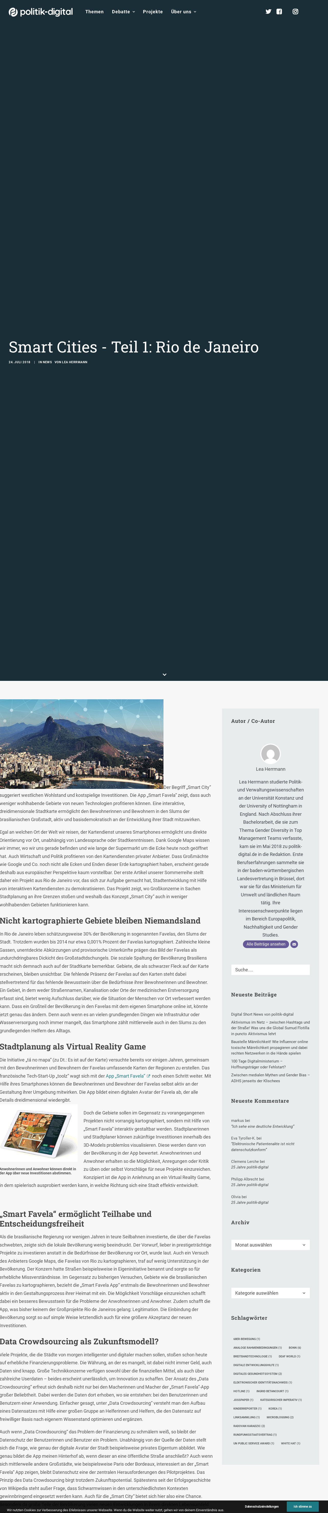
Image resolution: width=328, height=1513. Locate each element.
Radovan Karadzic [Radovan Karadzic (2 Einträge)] (249, 1328)
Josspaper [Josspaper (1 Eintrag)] (243, 1302)
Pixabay (45, 1506)
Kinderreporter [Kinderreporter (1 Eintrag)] (247, 1311)
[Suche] (270, 871)
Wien (135, 1475)
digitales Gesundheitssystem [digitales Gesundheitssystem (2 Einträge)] (257, 1276)
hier (55, 1483)
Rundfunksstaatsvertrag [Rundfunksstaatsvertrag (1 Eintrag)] (255, 1337)
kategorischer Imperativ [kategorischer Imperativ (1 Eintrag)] (281, 1302)
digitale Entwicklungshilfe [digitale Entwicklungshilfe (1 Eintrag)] (256, 1267)
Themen (94, 11)
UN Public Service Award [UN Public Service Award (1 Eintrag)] (253, 1345)
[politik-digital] (41, 12)
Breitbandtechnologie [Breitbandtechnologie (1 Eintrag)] (252, 1258)
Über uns (183, 11)
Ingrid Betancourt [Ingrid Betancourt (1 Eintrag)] (273, 1293)
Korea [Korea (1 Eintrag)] (275, 1311)
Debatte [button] (123, 11)
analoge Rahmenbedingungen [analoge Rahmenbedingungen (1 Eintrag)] (257, 1250)
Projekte (153, 11)
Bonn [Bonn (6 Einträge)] (295, 1250)
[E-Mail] (294, 846)
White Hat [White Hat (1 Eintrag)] (290, 1345)
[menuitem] (94, 12)
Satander (165, 1475)
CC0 (65, 1506)
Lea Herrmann (74, 313)
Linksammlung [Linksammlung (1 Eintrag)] (246, 1319)
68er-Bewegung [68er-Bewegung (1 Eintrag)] (246, 1241)
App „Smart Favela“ (125, 978)
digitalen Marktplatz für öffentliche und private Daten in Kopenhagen (128, 1467)
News (47, 313)
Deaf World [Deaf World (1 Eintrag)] (289, 1258)
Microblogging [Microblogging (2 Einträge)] (280, 1319)
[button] (317, 12)
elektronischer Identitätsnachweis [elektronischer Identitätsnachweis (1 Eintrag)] (262, 1284)
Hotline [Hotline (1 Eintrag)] (241, 1293)
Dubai (116, 1475)
